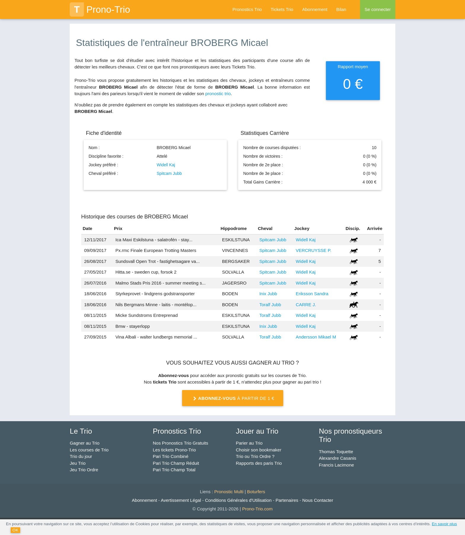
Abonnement (314, 9)
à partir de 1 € (232, 398)
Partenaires (287, 500)
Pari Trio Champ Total (174, 469)
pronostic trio (218, 93)
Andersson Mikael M (316, 336)
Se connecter (377, 9)
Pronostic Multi (228, 491)
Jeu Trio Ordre (84, 469)
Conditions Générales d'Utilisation (238, 500)
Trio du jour (81, 456)
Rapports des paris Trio (259, 463)
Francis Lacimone (336, 464)
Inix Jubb (268, 293)
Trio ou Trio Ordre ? (255, 456)
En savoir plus (444, 524)
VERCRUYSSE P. (313, 250)
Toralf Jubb (270, 304)
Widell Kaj (166, 164)
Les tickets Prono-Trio (174, 449)
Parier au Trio (249, 442)
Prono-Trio (100, 9)
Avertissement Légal (181, 500)
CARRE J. (306, 304)
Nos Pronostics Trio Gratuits (180, 442)
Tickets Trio (282, 9)
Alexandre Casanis (337, 458)
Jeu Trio (77, 463)
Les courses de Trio (89, 449)
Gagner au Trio (84, 442)
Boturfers (256, 491)
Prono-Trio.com (257, 508)
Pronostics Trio (247, 9)
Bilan (341, 9)
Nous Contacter (317, 500)
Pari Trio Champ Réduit (176, 463)
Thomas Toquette (336, 451)
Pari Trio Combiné (170, 456)
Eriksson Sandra (312, 293)
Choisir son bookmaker (258, 449)
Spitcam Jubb (169, 173)
